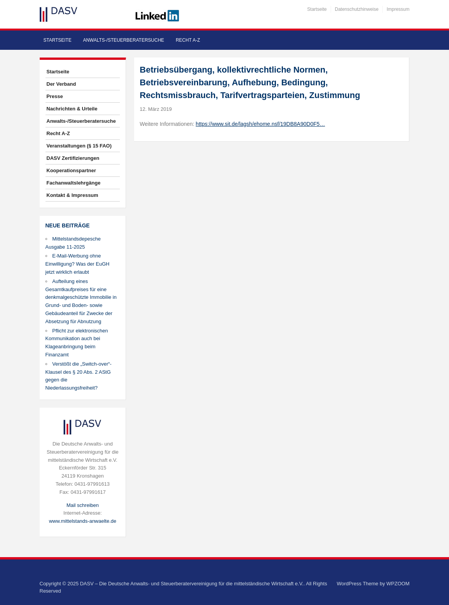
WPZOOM (398, 583)
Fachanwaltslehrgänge (74, 183)
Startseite (317, 9)
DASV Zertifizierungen (73, 158)
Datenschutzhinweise (356, 9)
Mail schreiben (82, 505)
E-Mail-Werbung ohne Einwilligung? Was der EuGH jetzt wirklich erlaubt (77, 264)
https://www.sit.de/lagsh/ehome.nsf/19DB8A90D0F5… (260, 124)
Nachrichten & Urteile (72, 109)
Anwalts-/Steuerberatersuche (123, 40)
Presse (55, 96)
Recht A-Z (188, 40)
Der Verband (61, 84)
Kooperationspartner (71, 170)
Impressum (398, 9)
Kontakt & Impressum (72, 195)
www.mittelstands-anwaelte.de (82, 521)
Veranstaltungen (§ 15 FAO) (79, 146)
